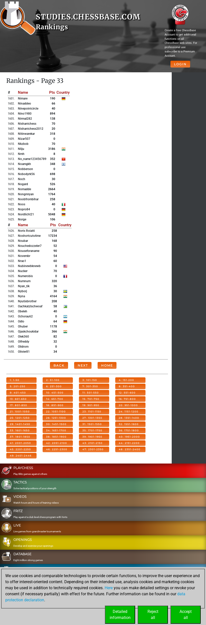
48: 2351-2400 (129, 449)
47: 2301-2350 (93, 449)
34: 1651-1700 (56, 430)
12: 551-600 (127, 392)
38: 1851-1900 (56, 436)
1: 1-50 (14, 380)
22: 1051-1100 (56, 411)
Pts (52, 92)
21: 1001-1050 (20, 411)
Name (23, 92)
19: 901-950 (90, 405)
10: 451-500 (55, 392)
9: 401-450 (18, 392)
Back (59, 365)
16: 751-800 (127, 399)
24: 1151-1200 (128, 411)
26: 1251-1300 (56, 417)
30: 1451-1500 (56, 424)
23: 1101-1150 (91, 411)
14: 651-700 (54, 399)
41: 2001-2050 (20, 443)
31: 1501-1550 (92, 424)
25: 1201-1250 (20, 417)
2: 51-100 (53, 380)
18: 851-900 (55, 405)
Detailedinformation (120, 614)
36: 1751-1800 (129, 430)
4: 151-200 (126, 380)
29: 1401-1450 (20, 424)
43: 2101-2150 (92, 443)
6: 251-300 (54, 386)
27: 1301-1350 (92, 417)
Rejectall (153, 614)
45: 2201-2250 (20, 449)
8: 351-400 (127, 386)
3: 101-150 (89, 380)
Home (107, 365)
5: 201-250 (17, 386)
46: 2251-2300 (56, 449)
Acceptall (186, 614)
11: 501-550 (90, 392)
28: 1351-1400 (129, 417)
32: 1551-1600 (129, 424)
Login (180, 64)
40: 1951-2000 (129, 436)
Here (109, 587)
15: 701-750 (90, 399)
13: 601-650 (18, 399)
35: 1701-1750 (92, 430)
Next (83, 365)
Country (63, 92)
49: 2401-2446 (21, 455)
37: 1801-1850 (20, 436)
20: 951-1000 (128, 405)
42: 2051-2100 (56, 443)
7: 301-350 (90, 386)
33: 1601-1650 (20, 430)
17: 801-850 (18, 405)
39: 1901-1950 (92, 436)
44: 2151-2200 (129, 443)
